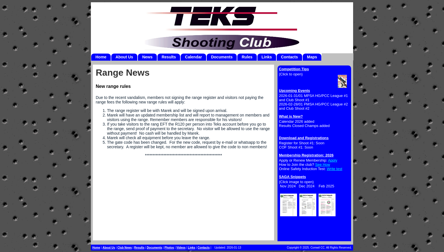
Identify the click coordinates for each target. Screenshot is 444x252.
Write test (334, 169)
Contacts (289, 57)
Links (267, 57)
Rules (247, 57)
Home (100, 57)
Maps (312, 57)
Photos (169, 247)
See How (322, 164)
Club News (125, 247)
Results (169, 57)
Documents (221, 57)
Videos (181, 247)
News (147, 57)
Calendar (193, 57)
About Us (124, 57)
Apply (332, 160)
